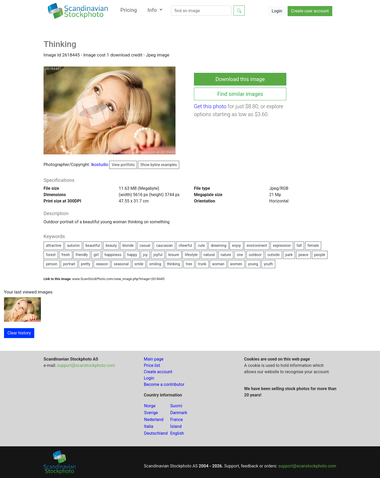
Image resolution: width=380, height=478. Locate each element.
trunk (202, 264)
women (236, 264)
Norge (149, 405)
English (177, 433)
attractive (53, 245)
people (319, 255)
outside (273, 255)
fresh (65, 255)
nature (226, 255)
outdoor (255, 255)
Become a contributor (164, 384)
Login (277, 10)
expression (282, 245)
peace (303, 255)
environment (256, 245)
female (313, 245)
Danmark (178, 412)
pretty (86, 264)
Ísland (176, 426)
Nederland (153, 419)
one (240, 255)
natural (209, 255)
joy (145, 255)
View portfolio (123, 165)
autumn (73, 245)
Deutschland (156, 433)
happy (132, 255)
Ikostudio (114, 164)
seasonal (121, 264)
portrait (69, 264)
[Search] (201, 11)
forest (51, 255)
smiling (155, 264)
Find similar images (240, 94)
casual (145, 245)
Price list (152, 365)
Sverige (151, 412)
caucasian (164, 245)
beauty (111, 245)
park (289, 255)
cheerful (185, 245)
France (176, 419)
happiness (112, 255)
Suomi (176, 405)
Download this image (240, 79)
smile (139, 264)
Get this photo (210, 106)
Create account (158, 371)
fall (299, 245)
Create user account (310, 10)
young (253, 264)
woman (218, 264)
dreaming (218, 245)
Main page (154, 359)
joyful (157, 255)
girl (96, 255)
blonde (128, 245)
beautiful (93, 245)
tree (189, 264)
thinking (173, 264)
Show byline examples (158, 165)
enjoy (236, 245)
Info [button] (153, 10)
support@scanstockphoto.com (86, 365)
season (102, 264)
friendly (81, 255)
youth (268, 264)
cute (201, 245)
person (51, 264)
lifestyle (191, 255)
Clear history (19, 332)
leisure (173, 255)
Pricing (128, 10)
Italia (148, 426)
